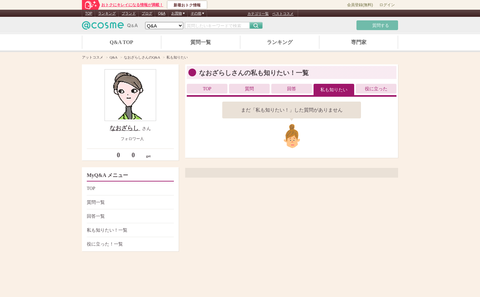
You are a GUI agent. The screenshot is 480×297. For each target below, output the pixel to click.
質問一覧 (200, 42)
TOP (88, 13)
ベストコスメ (283, 14)
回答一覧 (129, 216)
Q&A (161, 13)
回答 (291, 88)
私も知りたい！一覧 (129, 230)
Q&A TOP (121, 42)
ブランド (129, 13)
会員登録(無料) (360, 5)
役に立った (376, 88)
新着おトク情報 (187, 5)
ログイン (387, 5)
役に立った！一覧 (129, 244)
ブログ (147, 13)
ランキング (107, 13)
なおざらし (125, 128)
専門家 (358, 42)
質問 (249, 88)
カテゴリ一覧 (258, 14)
